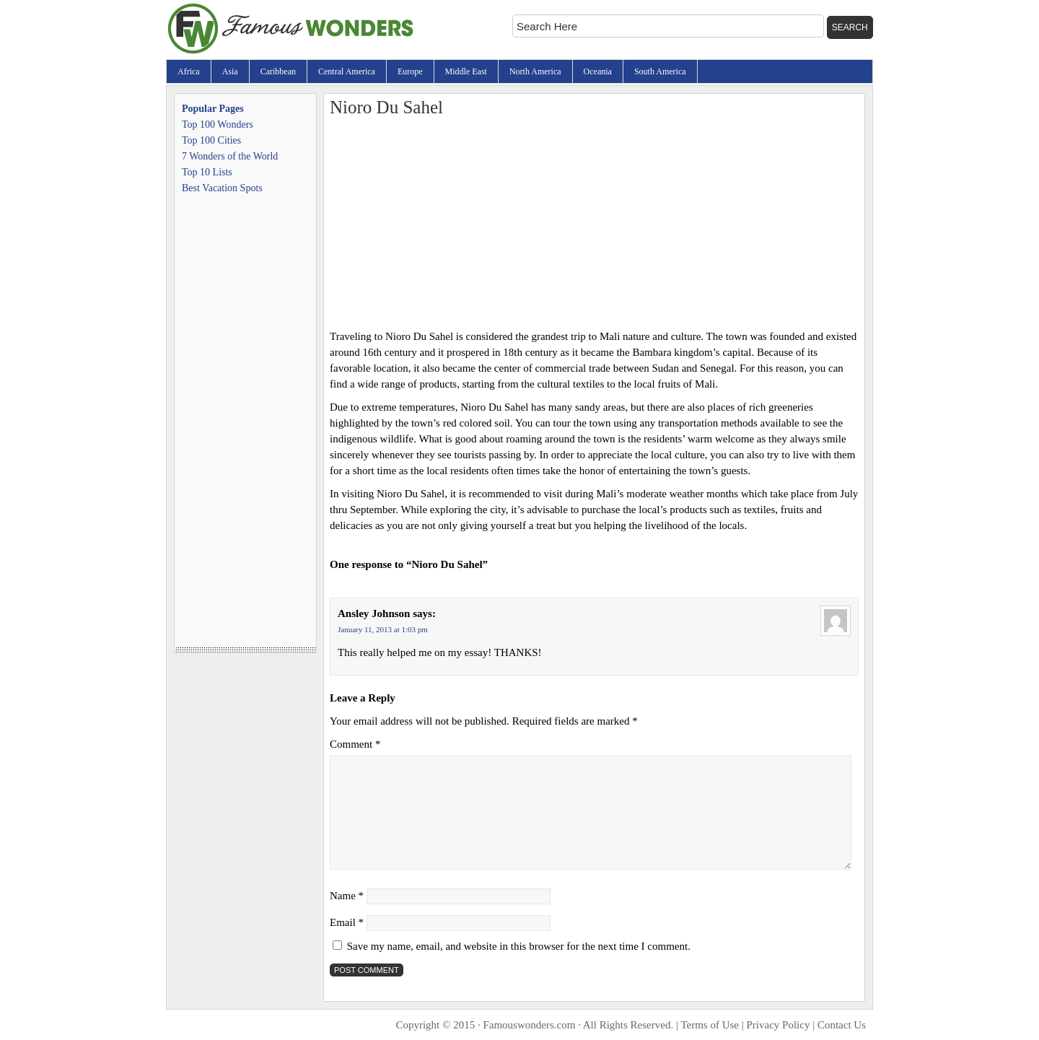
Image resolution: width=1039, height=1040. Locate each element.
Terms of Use (709, 1025)
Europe (410, 71)
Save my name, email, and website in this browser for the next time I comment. (519, 946)
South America (660, 71)
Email (347, 922)
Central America (346, 71)
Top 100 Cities (211, 140)
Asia (230, 71)
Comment (355, 744)
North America (535, 71)
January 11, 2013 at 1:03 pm (383, 629)
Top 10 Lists (207, 172)
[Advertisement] (594, 220)
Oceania (598, 71)
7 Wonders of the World (230, 156)
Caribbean (278, 71)
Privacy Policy (778, 1025)
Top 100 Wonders (217, 124)
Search (850, 27)
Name (347, 895)
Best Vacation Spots (222, 188)
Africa (188, 71)
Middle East (466, 71)
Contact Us (841, 1025)
